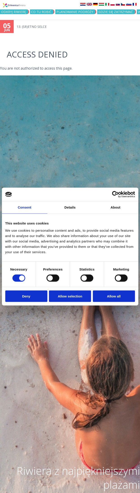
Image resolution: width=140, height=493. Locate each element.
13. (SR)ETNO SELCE (32, 26)
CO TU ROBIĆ (41, 12)
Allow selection (70, 296)
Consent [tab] (24, 207)
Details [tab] (70, 207)
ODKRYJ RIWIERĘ (13, 12)
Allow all (114, 296)
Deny (26, 296)
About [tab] (116, 207)
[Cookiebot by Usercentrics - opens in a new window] (115, 194)
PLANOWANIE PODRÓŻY (74, 12)
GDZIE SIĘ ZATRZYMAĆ (115, 12)
